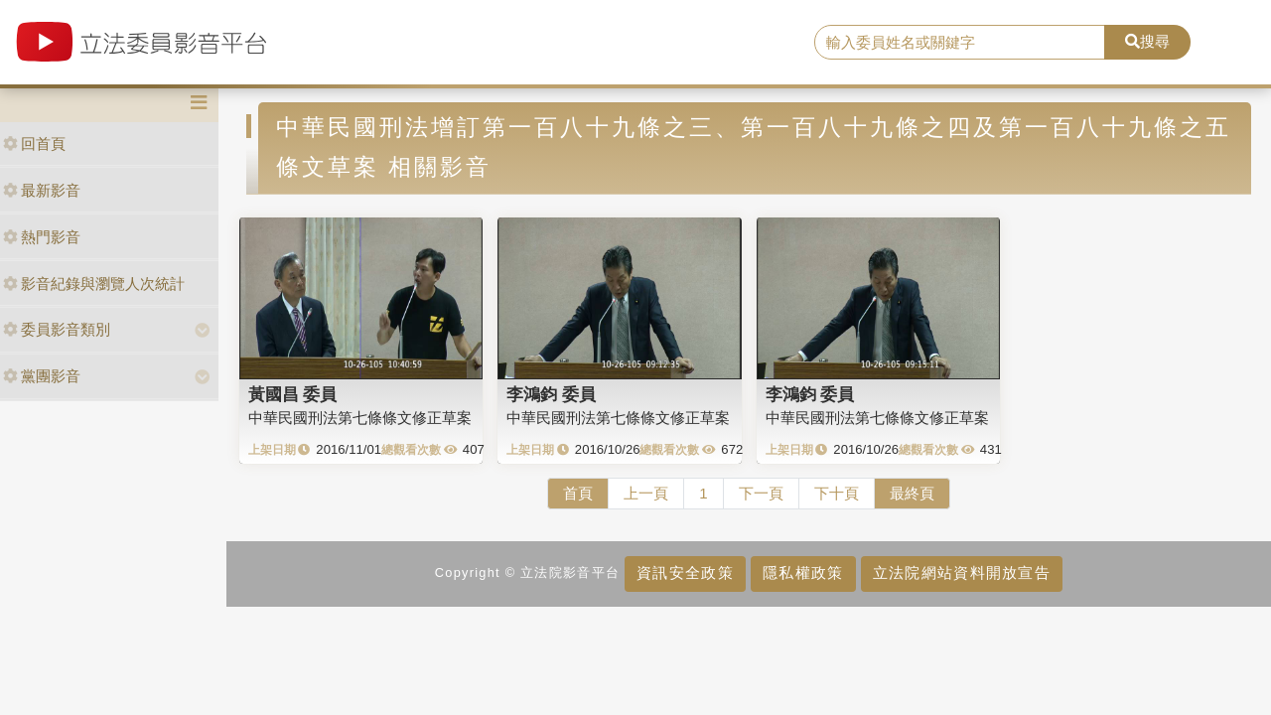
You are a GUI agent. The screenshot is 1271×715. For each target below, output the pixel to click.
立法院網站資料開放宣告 (962, 572)
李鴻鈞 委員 (551, 394)
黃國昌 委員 (293, 394)
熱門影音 (41, 236)
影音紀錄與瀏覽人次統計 (94, 283)
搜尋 (1147, 41)
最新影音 (41, 190)
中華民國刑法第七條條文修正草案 (360, 417)
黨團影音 (41, 375)
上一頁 (646, 493)
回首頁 (34, 143)
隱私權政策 (803, 572)
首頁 (578, 493)
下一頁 (761, 493)
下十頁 (836, 493)
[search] (959, 43)
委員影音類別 (56, 329)
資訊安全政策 (685, 572)
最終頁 (912, 493)
